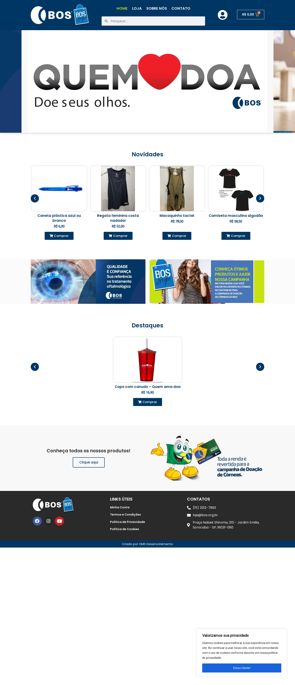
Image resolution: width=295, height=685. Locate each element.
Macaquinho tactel (177, 215)
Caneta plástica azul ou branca (59, 218)
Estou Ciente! (241, 668)
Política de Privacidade (127, 522)
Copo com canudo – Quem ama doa (147, 386)
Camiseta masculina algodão (236, 215)
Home (122, 8)
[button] (59, 236)
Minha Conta (119, 507)
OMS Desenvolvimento (156, 544)
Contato (180, 8)
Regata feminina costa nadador (118, 218)
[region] (242, 653)
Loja (137, 8)
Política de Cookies (124, 529)
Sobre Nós (156, 8)
